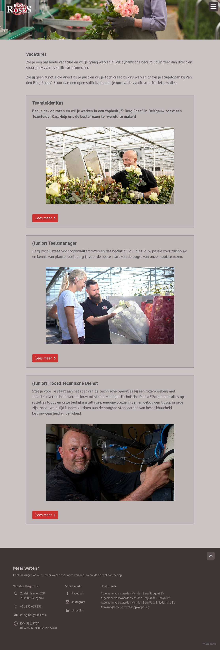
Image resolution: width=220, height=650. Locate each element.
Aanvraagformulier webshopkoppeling (125, 607)
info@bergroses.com (33, 615)
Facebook (78, 593)
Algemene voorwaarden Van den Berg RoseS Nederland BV (138, 602)
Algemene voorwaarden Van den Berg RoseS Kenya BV (135, 598)
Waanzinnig (209, 643)
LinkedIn (77, 610)
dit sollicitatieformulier (157, 82)
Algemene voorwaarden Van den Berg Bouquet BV (132, 593)
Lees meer (43, 218)
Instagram (78, 602)
